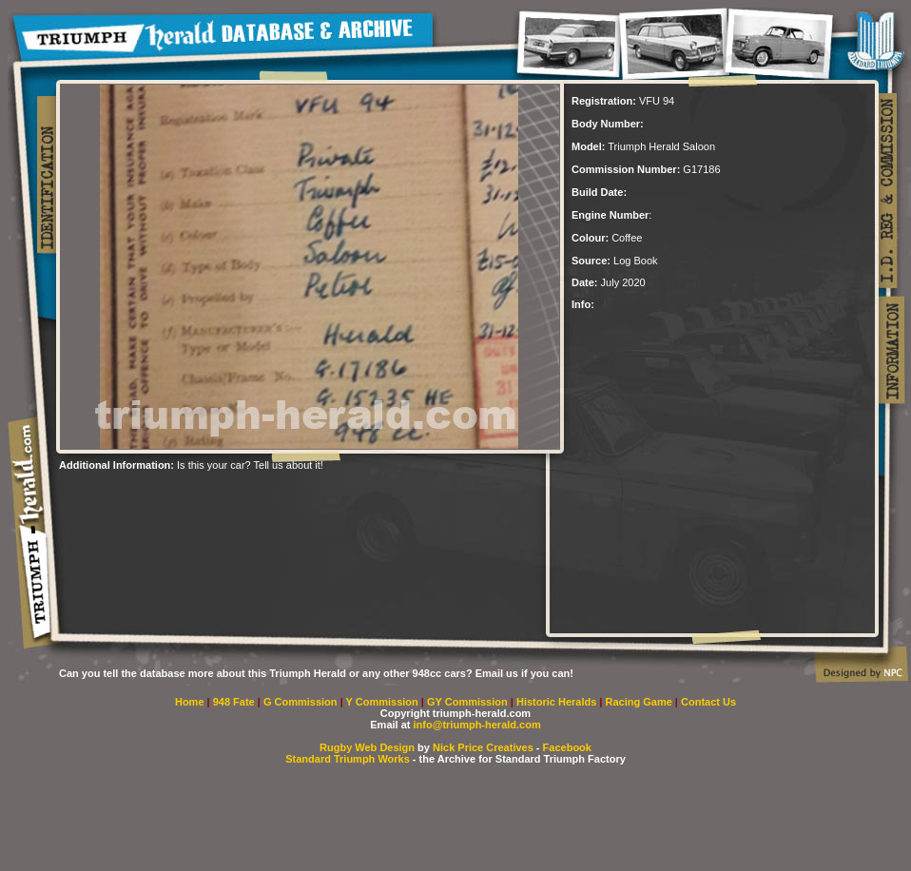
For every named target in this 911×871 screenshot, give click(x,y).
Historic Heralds (557, 701)
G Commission (301, 701)
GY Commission (467, 701)
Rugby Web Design (367, 747)
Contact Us (708, 701)
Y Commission (383, 701)
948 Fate (235, 701)
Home (189, 701)
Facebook (567, 747)
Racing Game (640, 701)
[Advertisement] (281, 499)
